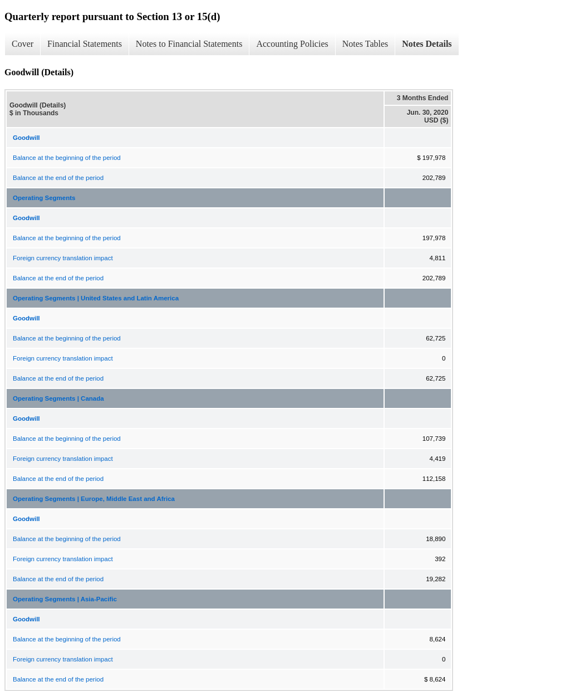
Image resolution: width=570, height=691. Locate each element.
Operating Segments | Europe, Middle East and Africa (94, 498)
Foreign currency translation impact (63, 258)
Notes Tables (365, 43)
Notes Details (426, 43)
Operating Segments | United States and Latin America (96, 298)
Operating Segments (44, 197)
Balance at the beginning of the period (67, 157)
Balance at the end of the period (58, 177)
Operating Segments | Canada (58, 398)
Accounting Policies (292, 43)
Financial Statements (84, 43)
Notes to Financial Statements (189, 43)
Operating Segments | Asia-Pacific (65, 599)
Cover (22, 43)
